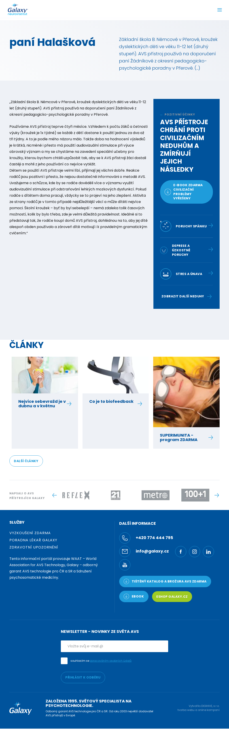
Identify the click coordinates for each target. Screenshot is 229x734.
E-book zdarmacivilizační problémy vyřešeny (184, 192)
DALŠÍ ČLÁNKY (26, 461)
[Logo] (18, 9)
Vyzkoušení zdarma (30, 533)
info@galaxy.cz (144, 551)
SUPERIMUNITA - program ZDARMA (184, 437)
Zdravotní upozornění (33, 547)
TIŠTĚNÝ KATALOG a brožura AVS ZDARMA (165, 581)
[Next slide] (217, 495)
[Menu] (219, 10)
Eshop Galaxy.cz (172, 596)
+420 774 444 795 (146, 538)
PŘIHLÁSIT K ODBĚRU (82, 677)
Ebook (134, 596)
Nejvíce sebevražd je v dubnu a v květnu (42, 403)
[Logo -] (75, 495)
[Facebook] (180, 551)
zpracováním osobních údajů (110, 661)
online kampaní (209, 710)
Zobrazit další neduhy (186, 296)
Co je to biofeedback (113, 401)
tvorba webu (186, 710)
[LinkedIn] (208, 551)
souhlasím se (100, 661)
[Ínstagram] (194, 551)
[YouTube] (124, 564)
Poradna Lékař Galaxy (33, 540)
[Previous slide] (54, 495)
